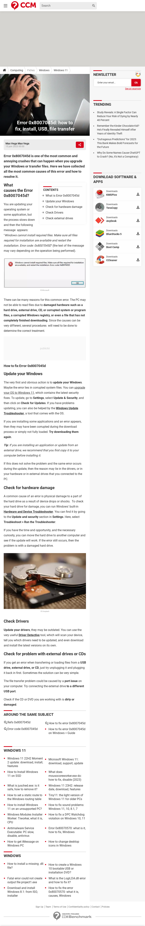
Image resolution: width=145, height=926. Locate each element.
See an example (133, 88)
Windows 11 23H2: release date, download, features (66, 787)
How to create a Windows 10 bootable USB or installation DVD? (65, 868)
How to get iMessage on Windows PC (23, 843)
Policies (106, 907)
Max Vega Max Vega (17, 143)
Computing (16, 70)
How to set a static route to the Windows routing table (24, 797)
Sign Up (39, 907)
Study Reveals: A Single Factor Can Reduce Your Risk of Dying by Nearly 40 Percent (117, 116)
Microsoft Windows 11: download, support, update (66, 761)
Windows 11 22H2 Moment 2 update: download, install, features (25, 762)
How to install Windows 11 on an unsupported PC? (24, 807)
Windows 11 (61, 70)
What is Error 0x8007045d (62, 195)
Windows (44, 70)
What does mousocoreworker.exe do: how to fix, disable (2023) (65, 775)
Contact (96, 907)
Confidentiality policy (78, 907)
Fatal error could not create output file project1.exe (24, 880)
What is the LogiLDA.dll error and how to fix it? (67, 880)
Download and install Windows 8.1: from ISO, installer (22, 891)
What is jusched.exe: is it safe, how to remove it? (23, 787)
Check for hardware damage (64, 207)
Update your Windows (60, 201)
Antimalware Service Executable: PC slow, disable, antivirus (20, 832)
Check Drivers (54, 212)
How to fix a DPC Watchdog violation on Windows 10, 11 (67, 816)
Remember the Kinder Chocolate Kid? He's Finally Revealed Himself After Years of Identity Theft (118, 129)
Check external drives (59, 218)
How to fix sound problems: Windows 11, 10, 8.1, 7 (66, 807)
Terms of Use (59, 907)
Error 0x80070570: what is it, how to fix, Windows (67, 830)
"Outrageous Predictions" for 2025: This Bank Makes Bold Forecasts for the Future (117, 143)
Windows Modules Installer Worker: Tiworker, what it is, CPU (25, 818)
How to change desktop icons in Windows (64, 843)
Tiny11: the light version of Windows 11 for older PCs (66, 797)
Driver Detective (29, 635)
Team (48, 907)
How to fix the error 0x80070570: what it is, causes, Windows (64, 891)
